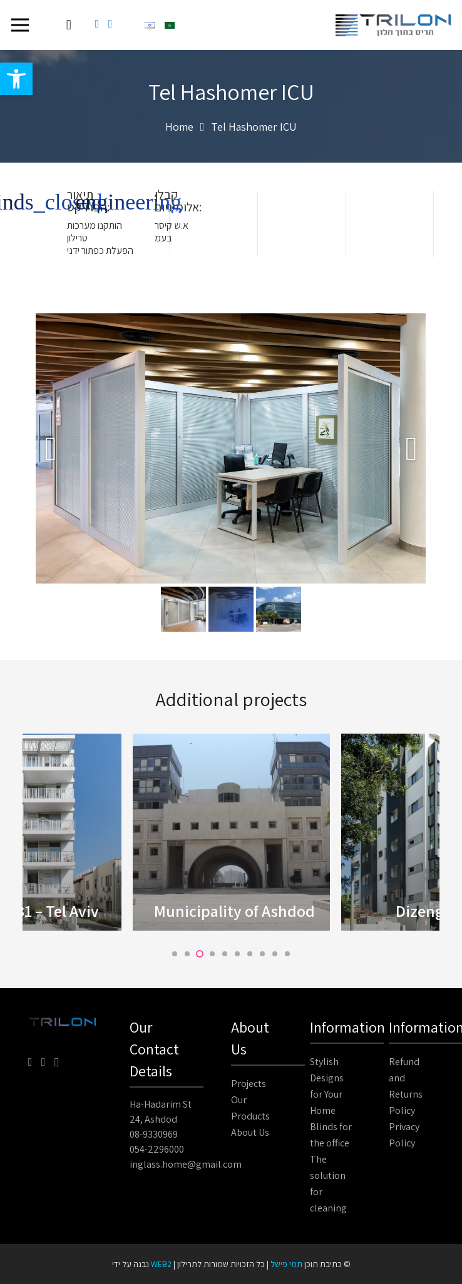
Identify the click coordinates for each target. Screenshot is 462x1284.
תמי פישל (286, 1264)
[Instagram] (56, 1062)
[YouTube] (110, 23)
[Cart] (69, 25)
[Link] (393, 25)
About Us (250, 1132)
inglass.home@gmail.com (186, 1164)
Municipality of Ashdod (234, 910)
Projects (248, 1083)
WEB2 (161, 1264)
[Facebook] (97, 23)
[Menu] (20, 25)
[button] (16, 79)
